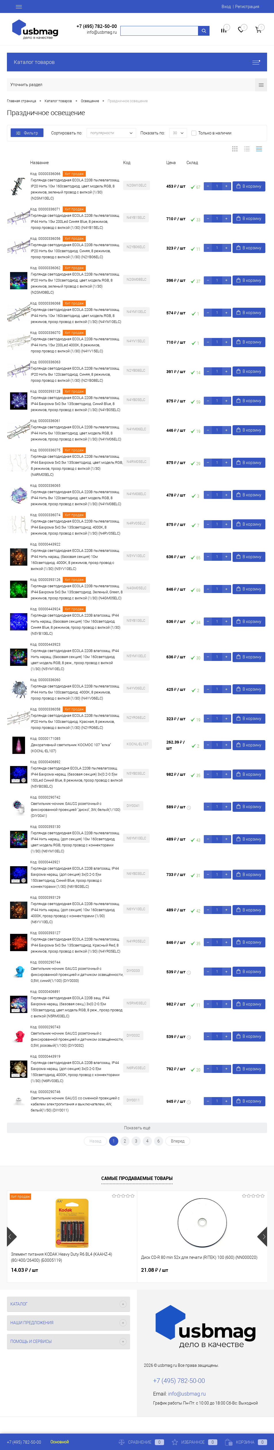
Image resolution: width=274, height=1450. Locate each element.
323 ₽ (175, 248)
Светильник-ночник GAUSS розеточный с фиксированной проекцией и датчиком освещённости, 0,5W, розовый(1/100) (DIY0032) (77, 1039)
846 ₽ (175, 589)
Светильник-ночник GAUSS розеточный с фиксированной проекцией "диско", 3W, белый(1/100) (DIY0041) (75, 809)
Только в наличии (214, 133)
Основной (59, 1442)
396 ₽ (175, 280)
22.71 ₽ (198, 1270)
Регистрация (247, 6)
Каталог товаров (137, 62)
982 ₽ (175, 774)
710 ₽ (175, 218)
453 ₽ (175, 186)
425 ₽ (175, 689)
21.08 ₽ (111, 1270)
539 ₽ (175, 971)
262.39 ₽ (175, 745)
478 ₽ (175, 495)
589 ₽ (175, 806)
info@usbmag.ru (102, 32)
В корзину (249, 186)
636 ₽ (175, 556)
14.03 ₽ (24, 1270)
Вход (226, 6)
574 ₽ (175, 313)
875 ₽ (175, 401)
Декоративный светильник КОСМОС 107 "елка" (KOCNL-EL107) (71, 748)
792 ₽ (175, 1068)
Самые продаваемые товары (137, 1178)
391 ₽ (175, 371)
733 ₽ (175, 874)
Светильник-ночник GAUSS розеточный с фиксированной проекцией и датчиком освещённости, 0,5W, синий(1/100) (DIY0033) (77, 974)
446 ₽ (175, 430)
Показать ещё (137, 1128)
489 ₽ (175, 839)
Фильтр (27, 133)
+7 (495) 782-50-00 (97, 26)
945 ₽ (175, 1101)
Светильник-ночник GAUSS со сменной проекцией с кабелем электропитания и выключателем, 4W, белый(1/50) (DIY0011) (75, 1104)
